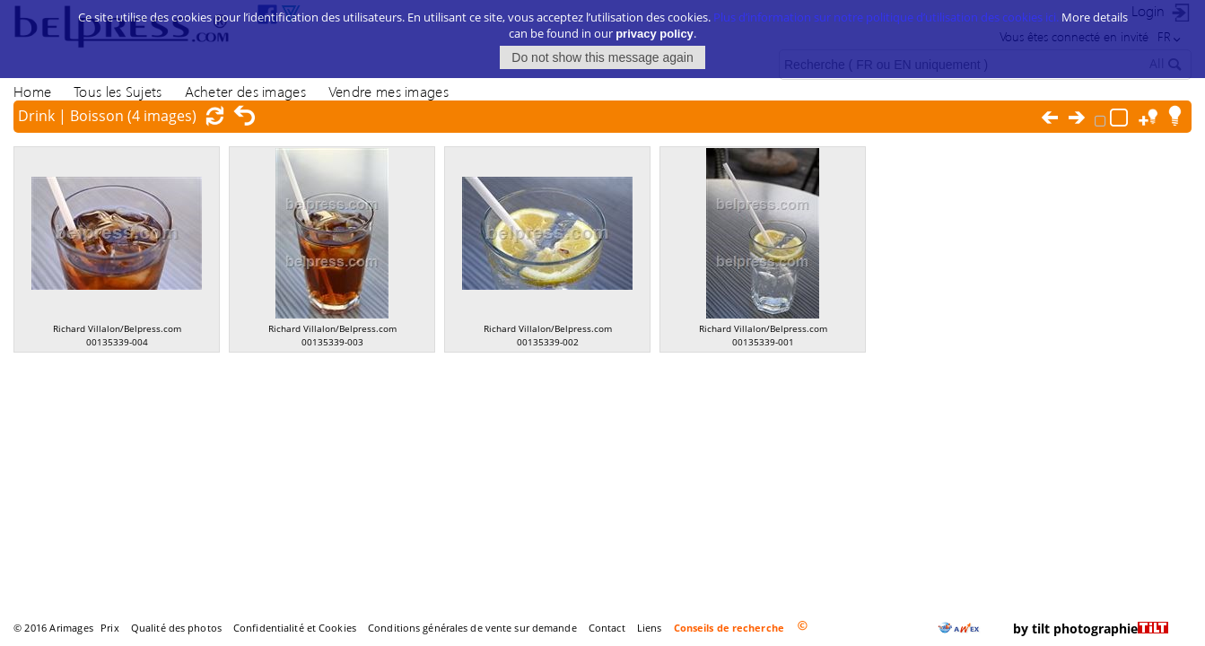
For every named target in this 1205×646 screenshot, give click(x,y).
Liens (649, 627)
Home (32, 91)
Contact (607, 627)
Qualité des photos (176, 627)
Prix (109, 627)
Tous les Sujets (118, 91)
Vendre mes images (388, 91)
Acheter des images (245, 91)
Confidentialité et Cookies (294, 627)
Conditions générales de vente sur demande (472, 627)
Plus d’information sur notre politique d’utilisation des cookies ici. (886, 9)
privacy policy (655, 25)
